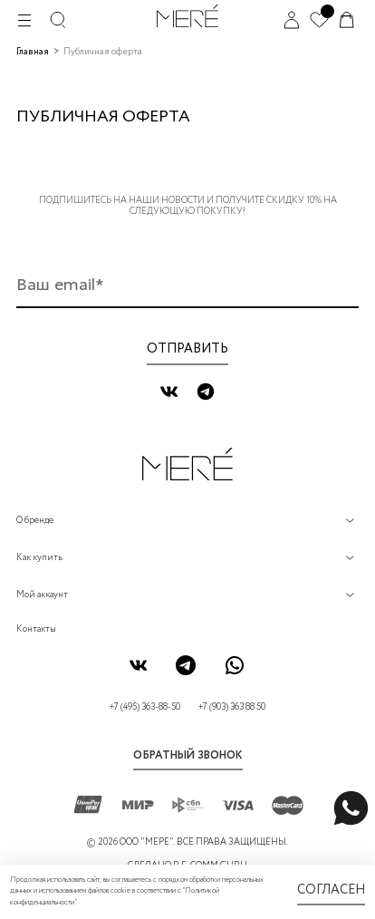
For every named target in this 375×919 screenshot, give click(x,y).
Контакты (36, 629)
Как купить (39, 558)
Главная (32, 52)
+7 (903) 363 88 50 (231, 707)
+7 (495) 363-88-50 (145, 707)
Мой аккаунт (42, 595)
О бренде (34, 520)
